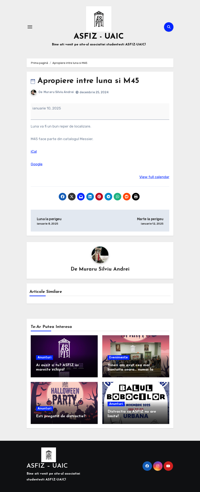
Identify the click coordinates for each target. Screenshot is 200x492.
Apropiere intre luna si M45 (86, 81)
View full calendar (154, 177)
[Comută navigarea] (30, 26)
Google (37, 164)
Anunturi (44, 357)
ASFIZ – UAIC (47, 466)
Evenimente (118, 357)
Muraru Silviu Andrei (59, 92)
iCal (34, 151)
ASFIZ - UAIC (98, 36)
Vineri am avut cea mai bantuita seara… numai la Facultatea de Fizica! (130, 369)
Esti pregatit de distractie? (60, 416)
